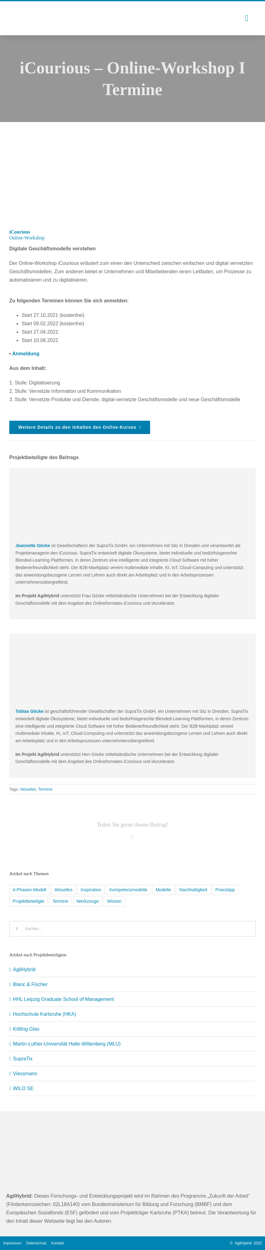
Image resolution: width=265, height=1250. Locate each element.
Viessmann (25, 1073)
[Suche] (17, 928)
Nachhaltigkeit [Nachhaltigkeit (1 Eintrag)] (193, 889)
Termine (45, 789)
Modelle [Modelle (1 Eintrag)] (163, 889)
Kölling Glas (26, 1029)
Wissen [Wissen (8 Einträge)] (114, 901)
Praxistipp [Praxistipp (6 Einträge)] (225, 889)
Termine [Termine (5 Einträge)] (60, 901)
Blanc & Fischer (30, 984)
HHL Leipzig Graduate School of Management (63, 999)
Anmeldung (25, 353)
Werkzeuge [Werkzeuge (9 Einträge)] (88, 901)
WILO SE (23, 1088)
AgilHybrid (24, 969)
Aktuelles (28, 789)
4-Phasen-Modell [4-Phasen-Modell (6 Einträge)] (29, 889)
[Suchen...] (132, 928)
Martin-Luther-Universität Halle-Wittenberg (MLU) (67, 1043)
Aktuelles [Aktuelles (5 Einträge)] (63, 889)
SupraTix (22, 1058)
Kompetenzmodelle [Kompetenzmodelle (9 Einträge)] (128, 889)
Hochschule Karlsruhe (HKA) (44, 1014)
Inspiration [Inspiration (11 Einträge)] (91, 889)
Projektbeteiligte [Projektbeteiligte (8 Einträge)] (28, 901)
